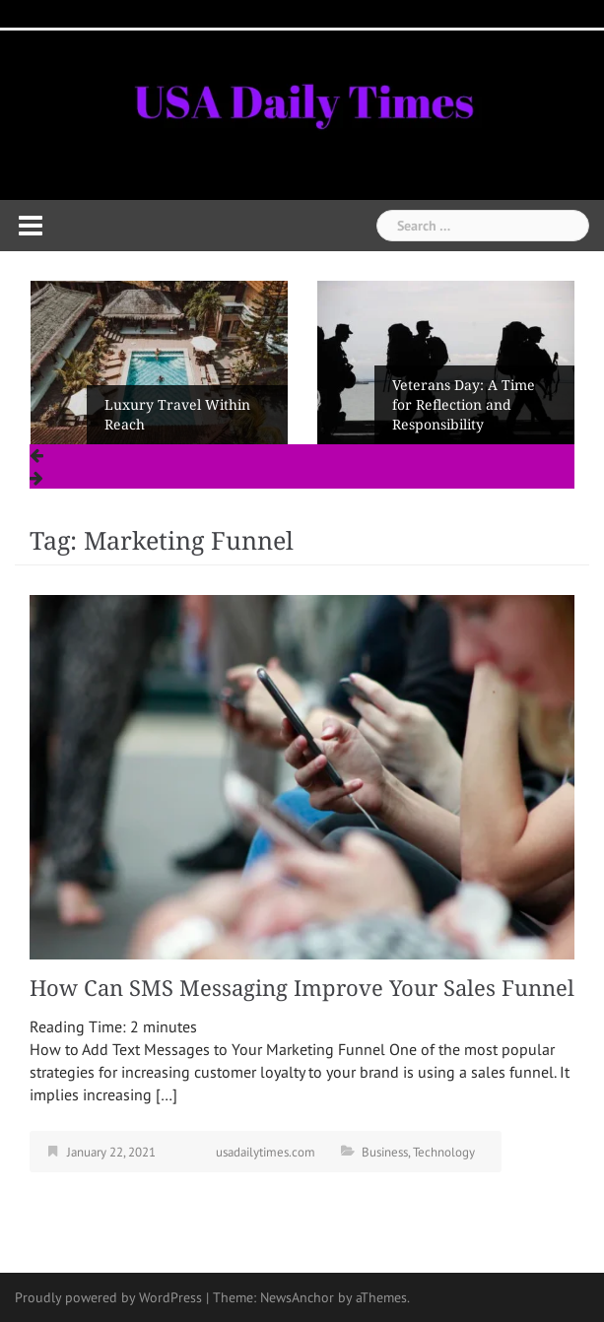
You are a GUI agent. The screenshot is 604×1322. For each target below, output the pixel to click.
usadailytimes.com (265, 1152)
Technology (444, 1152)
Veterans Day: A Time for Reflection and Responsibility (463, 404)
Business (385, 1152)
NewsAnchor (297, 1297)
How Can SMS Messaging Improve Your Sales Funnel (302, 988)
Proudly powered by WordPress (108, 1297)
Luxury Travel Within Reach (177, 414)
